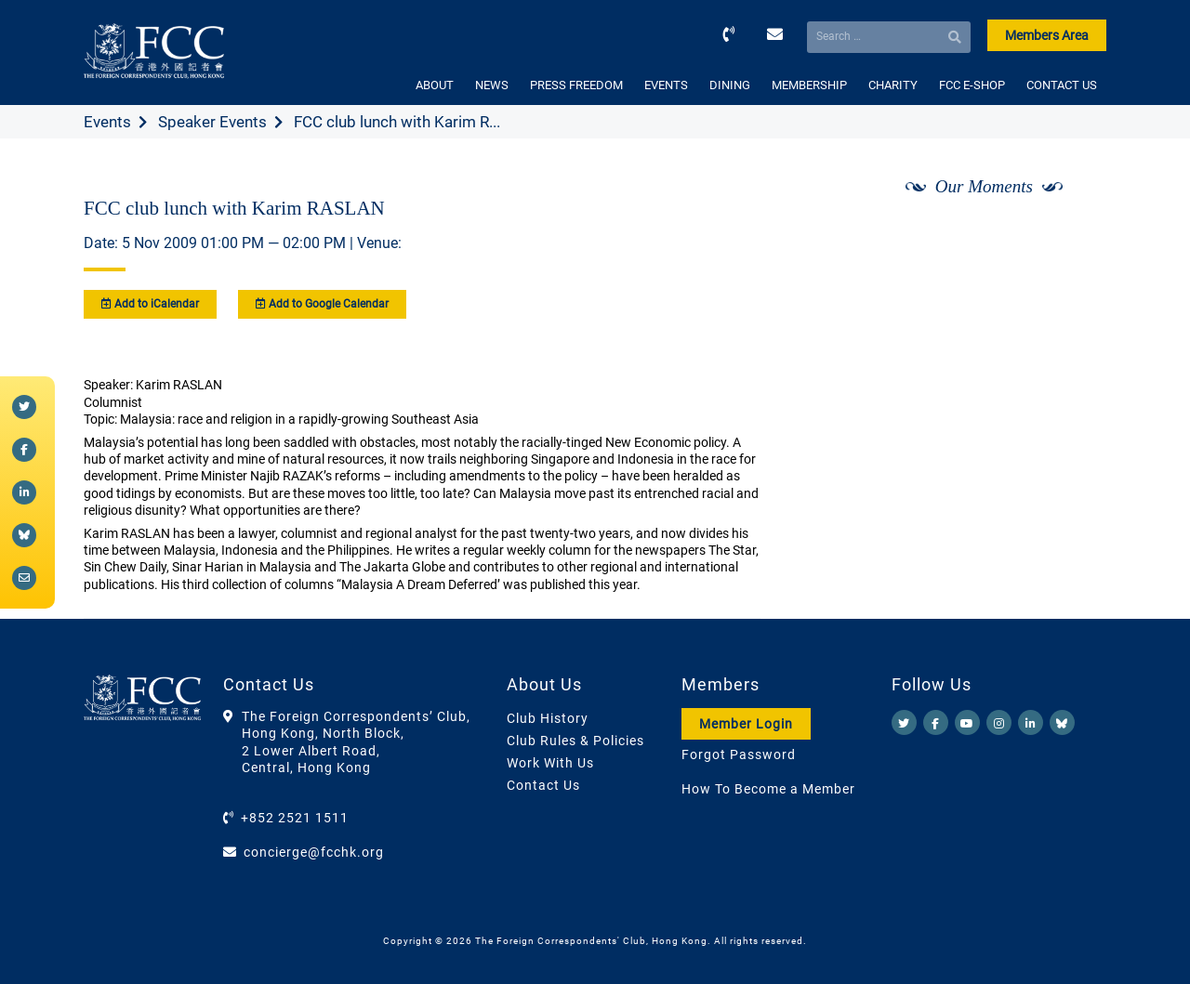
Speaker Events (212, 121)
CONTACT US (1061, 85)
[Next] (1071, 235)
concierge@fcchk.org (314, 852)
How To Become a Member (768, 788)
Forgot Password (738, 754)
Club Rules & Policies (575, 740)
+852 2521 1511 (295, 817)
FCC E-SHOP (972, 85)
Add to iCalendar (150, 303)
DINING (729, 85)
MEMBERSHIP (809, 85)
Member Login (746, 723)
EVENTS (666, 85)
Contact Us (543, 785)
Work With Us (550, 762)
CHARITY (893, 85)
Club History (547, 718)
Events (107, 121)
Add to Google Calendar (322, 303)
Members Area (1047, 35)
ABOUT (435, 85)
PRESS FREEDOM (576, 85)
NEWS (492, 85)
